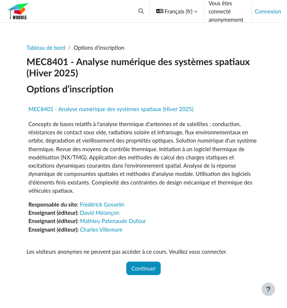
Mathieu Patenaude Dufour (113, 220)
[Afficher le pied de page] (268, 289)
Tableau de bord (46, 47)
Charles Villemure (101, 229)
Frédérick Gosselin (102, 204)
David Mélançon (100, 212)
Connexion (268, 11)
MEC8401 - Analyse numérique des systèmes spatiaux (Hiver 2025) (111, 109)
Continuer (143, 268)
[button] (141, 11)
